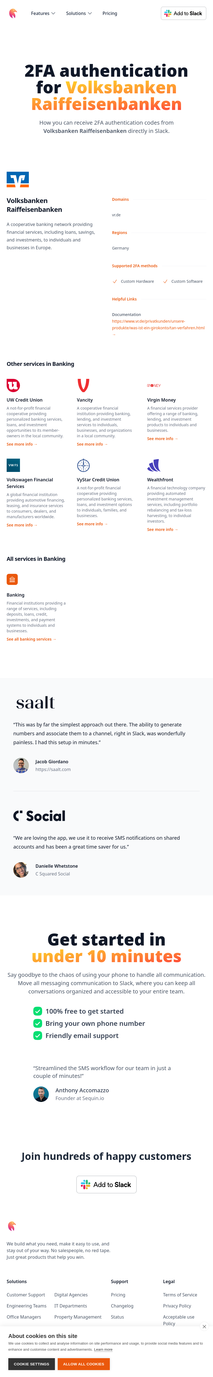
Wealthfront (160, 480)
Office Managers (24, 1317)
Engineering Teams (27, 1306)
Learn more (103, 1349)
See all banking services (31, 639)
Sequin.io (93, 1098)
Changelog (122, 1306)
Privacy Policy (177, 1306)
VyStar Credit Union (98, 480)
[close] (204, 1326)
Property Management (78, 1317)
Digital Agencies (71, 1295)
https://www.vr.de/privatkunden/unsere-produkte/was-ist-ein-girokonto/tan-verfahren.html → (158, 327)
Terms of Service (180, 1295)
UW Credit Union (25, 400)
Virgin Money (161, 400)
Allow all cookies (83, 1364)
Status (117, 1317)
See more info (22, 444)
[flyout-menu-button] (43, 13)
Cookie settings (31, 1364)
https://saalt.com (53, 769)
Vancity (85, 400)
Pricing (110, 13)
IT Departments (70, 1306)
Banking (15, 595)
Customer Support (26, 1295)
